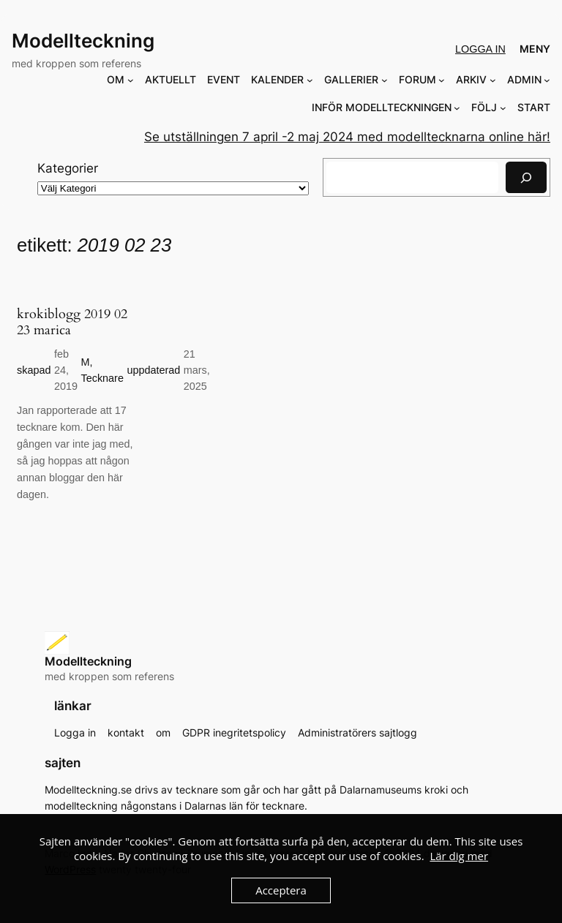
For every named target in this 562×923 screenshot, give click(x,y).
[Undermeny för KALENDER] (310, 80)
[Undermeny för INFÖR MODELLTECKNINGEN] (457, 108)
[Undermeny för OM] (130, 80)
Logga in (480, 49)
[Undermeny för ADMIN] (547, 80)
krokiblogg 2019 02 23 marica (72, 322)
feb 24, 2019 (66, 370)
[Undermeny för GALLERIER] (384, 80)
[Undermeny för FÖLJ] (503, 108)
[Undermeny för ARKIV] (493, 80)
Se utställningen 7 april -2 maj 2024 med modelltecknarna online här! (347, 136)
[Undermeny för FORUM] (441, 80)
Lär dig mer (459, 855)
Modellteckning (83, 40)
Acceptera (281, 890)
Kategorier (67, 168)
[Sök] (526, 177)
